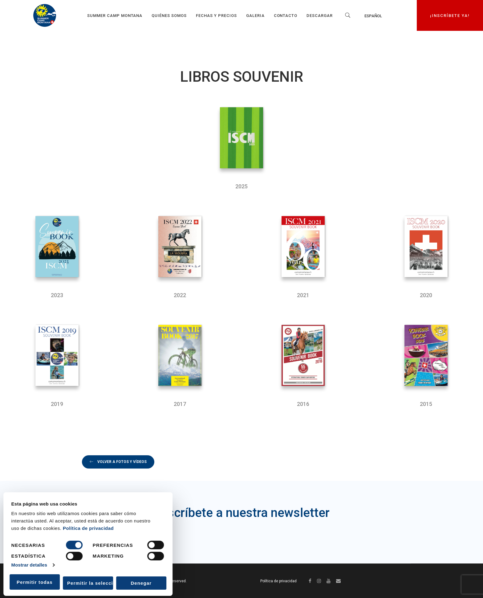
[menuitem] (381, 15)
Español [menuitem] (373, 15)
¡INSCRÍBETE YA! (450, 15)
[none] (381, 15)
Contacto (286, 15)
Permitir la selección (90, 583)
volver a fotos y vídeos (118, 462)
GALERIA (255, 15)
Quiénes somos (169, 15)
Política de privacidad (88, 528)
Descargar (319, 15)
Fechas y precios (216, 15)
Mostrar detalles (29, 564)
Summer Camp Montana (115, 15)
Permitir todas (35, 582)
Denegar (141, 583)
